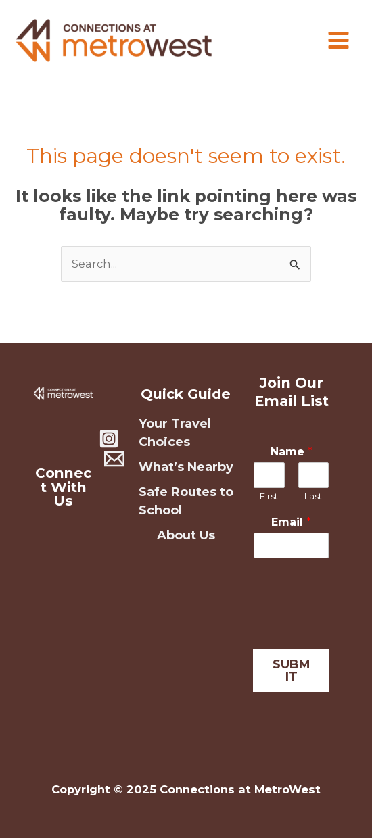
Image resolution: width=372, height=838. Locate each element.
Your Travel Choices (175, 432)
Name (291, 451)
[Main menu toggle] (338, 40)
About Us (186, 535)
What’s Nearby (186, 467)
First (269, 496)
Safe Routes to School (186, 501)
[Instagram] (109, 438)
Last (313, 496)
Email (291, 522)
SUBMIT (291, 670)
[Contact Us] (114, 459)
